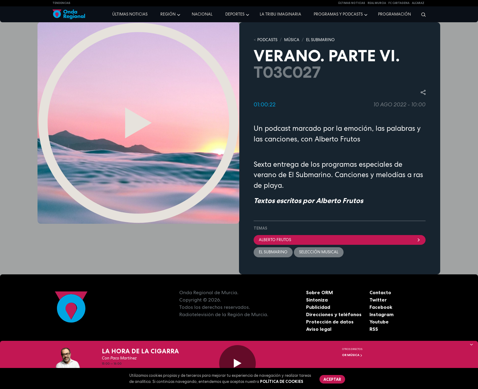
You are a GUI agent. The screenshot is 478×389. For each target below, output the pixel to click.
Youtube (379, 322)
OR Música (352, 355)
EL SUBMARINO (320, 39)
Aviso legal (318, 329)
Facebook (380, 307)
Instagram (381, 314)
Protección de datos (330, 322)
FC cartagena (398, 3)
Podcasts (267, 39)
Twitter (378, 300)
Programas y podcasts (338, 14)
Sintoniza (317, 300)
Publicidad (318, 307)
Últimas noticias (130, 14)
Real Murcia (377, 3)
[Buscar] (421, 14)
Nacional (202, 14)
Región (168, 14)
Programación (394, 14)
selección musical (318, 252)
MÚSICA (291, 39)
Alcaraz (418, 3)
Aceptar (332, 379)
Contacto (380, 292)
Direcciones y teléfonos (334, 314)
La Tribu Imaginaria (280, 14)
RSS (373, 329)
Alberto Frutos (339, 239)
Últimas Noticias (351, 3)
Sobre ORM (319, 292)
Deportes (234, 14)
